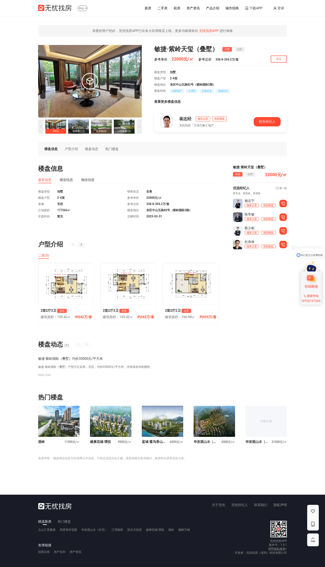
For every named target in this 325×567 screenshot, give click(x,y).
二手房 (162, 9)
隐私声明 (280, 505)
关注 (278, 59)
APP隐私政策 (276, 548)
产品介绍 (212, 9)
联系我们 (260, 505)
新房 (148, 9)
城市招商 (232, 9)
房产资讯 (193, 9)
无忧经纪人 (239, 505)
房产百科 (59, 552)
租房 (177, 9)
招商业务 (44, 552)
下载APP (255, 8)
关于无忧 (218, 505)
